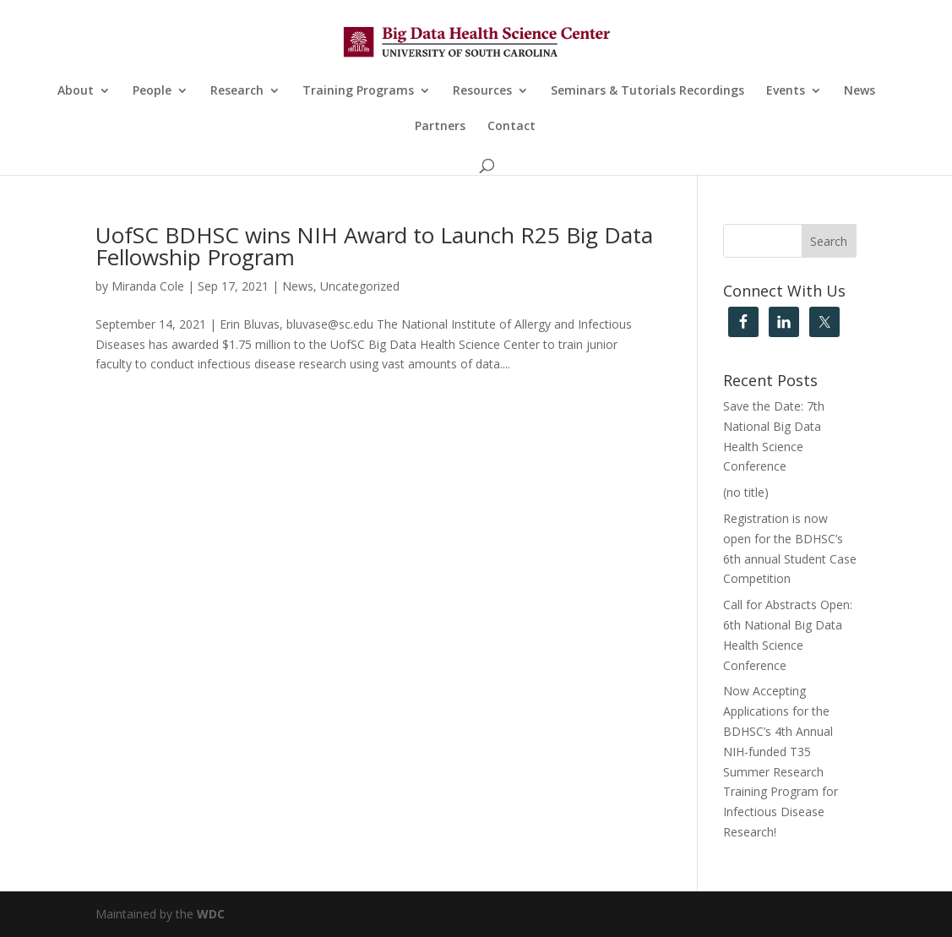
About (75, 91)
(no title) (746, 492)
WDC (211, 914)
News (859, 91)
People (152, 91)
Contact (511, 126)
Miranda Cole (148, 286)
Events (785, 91)
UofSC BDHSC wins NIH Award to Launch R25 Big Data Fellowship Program (374, 246)
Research (237, 91)
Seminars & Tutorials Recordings (647, 91)
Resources (482, 91)
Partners (440, 126)
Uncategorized (360, 286)
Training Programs (358, 91)
